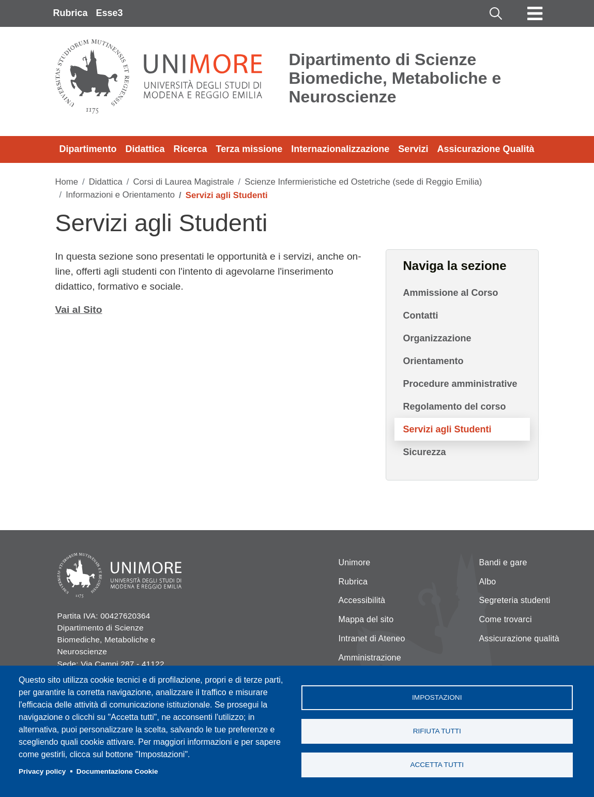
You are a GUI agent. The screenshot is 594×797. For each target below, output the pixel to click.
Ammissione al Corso (450, 293)
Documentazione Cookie (117, 771)
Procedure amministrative (460, 384)
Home (67, 182)
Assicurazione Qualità (485, 149)
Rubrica (70, 13)
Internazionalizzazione (340, 149)
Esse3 (109, 13)
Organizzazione (437, 338)
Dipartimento (88, 149)
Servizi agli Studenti (447, 429)
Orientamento (433, 361)
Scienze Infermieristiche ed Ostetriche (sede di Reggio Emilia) (363, 182)
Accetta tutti (437, 765)
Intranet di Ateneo (372, 638)
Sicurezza (424, 452)
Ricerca (190, 149)
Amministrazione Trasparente (370, 663)
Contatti (420, 315)
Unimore (355, 562)
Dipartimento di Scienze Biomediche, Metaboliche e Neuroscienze (395, 78)
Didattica (145, 149)
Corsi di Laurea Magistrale (183, 182)
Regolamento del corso (454, 406)
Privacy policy (42, 771)
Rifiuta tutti (437, 731)
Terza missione (249, 149)
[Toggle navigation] (535, 13)
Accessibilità (362, 600)
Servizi (413, 149)
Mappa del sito (366, 619)
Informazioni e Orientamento (120, 195)
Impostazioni (437, 697)
